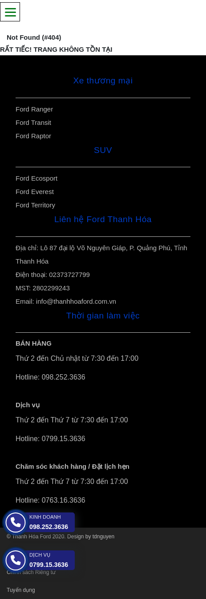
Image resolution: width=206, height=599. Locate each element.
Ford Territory (35, 205)
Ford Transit (33, 122)
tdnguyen (103, 536)
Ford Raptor (33, 136)
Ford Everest (35, 191)
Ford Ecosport (36, 178)
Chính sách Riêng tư (31, 572)
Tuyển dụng (21, 590)
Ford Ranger (34, 109)
